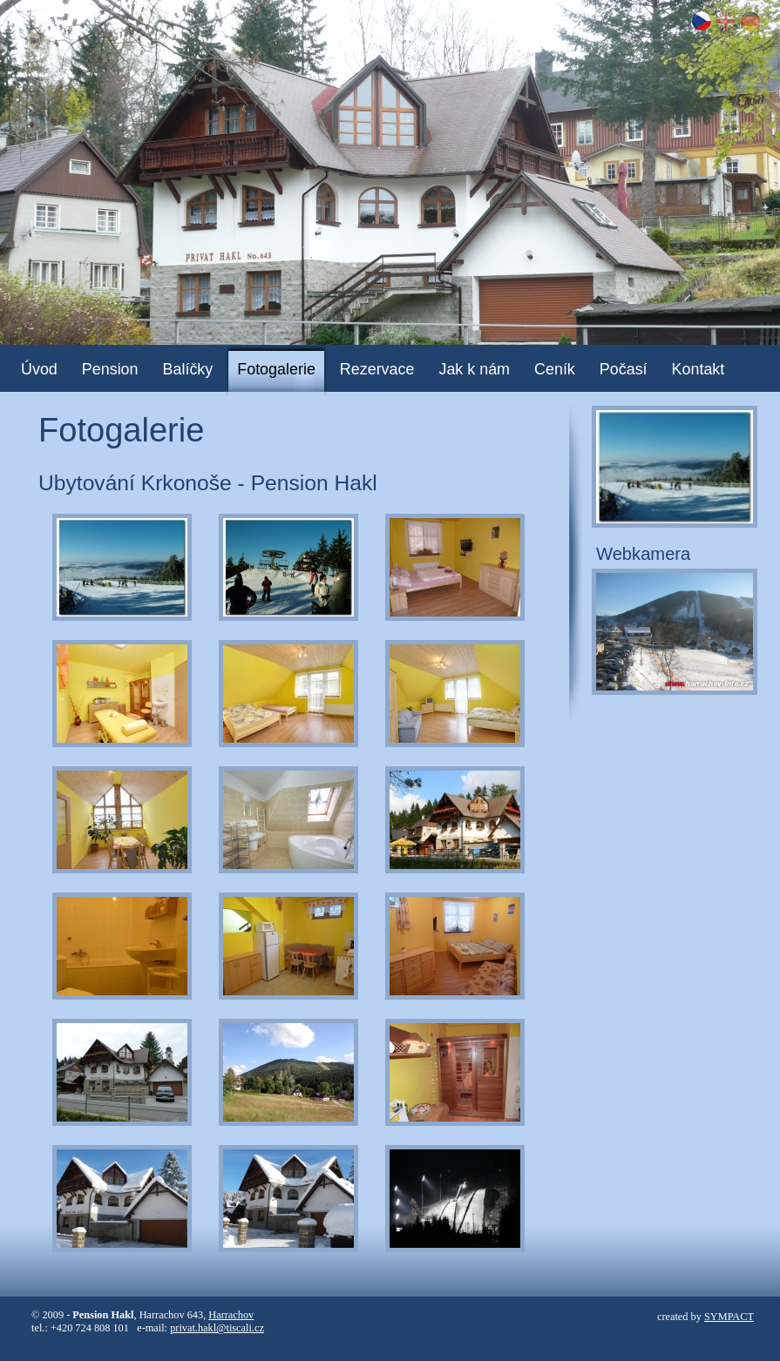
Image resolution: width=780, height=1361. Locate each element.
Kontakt (698, 369)
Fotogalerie (276, 369)
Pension (110, 369)
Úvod (39, 369)
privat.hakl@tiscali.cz (217, 1328)
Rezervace (377, 369)
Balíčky (188, 369)
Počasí (624, 369)
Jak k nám (474, 369)
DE (750, 20)
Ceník (554, 369)
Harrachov (231, 1315)
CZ (701, 20)
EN (726, 20)
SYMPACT (729, 1316)
